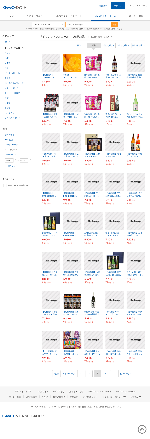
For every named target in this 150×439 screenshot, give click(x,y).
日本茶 (7, 103)
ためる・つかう (35, 16)
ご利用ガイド (42, 391)
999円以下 (9, 140)
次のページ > (126, 373)
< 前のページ (69, 373)
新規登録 (103, 5)
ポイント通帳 (136, 16)
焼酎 (6, 58)
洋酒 (6, 68)
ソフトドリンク (11, 88)
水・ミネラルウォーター (15, 83)
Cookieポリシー (90, 397)
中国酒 (7, 78)
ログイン (118, 5)
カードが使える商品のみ (16, 185)
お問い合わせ (59, 397)
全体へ (8, 41)
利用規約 (74, 397)
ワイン (7, 53)
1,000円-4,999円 (11, 145)
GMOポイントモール (105, 16)
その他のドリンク (12, 118)
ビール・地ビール (12, 73)
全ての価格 (9, 135)
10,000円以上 (10, 154)
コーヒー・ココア (12, 93)
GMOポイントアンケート (69, 16)
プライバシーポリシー (114, 397)
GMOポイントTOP (23, 391)
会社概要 (135, 397)
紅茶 (6, 98)
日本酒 (7, 63)
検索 (115, 24)
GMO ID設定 (142, 6)
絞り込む (11, 166)
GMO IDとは (58, 391)
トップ (10, 16)
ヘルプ (132, 6)
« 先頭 (56, 373)
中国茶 (7, 108)
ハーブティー (10, 113)
